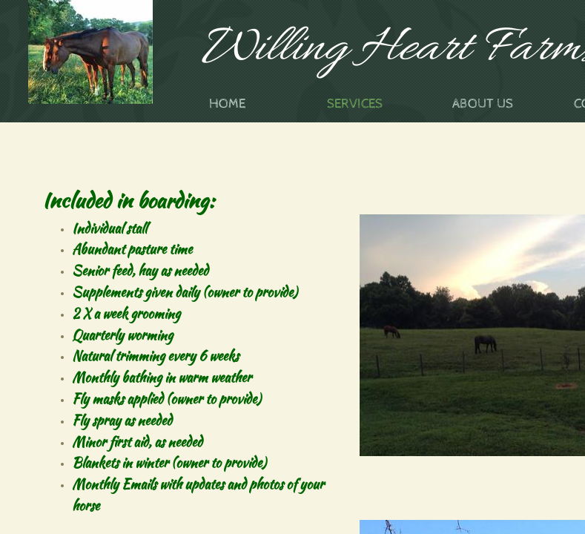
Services (355, 103)
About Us (482, 103)
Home (227, 103)
